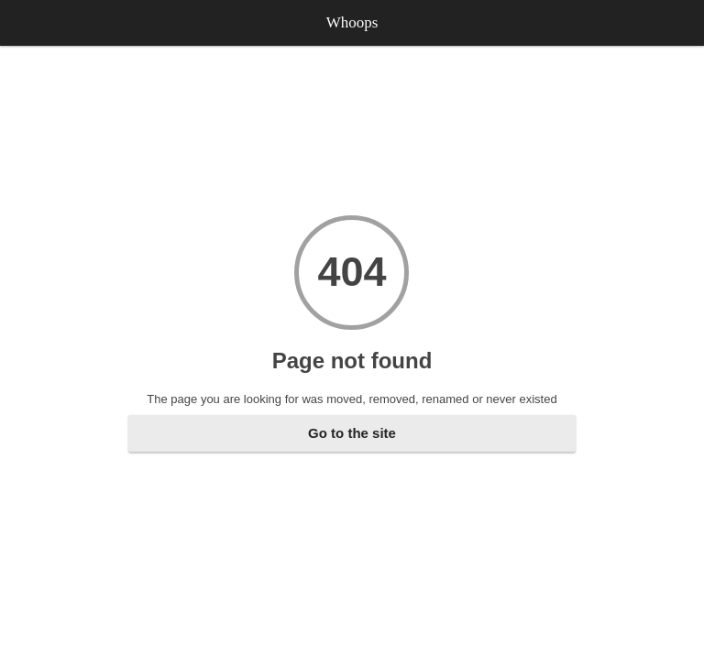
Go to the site (352, 433)
